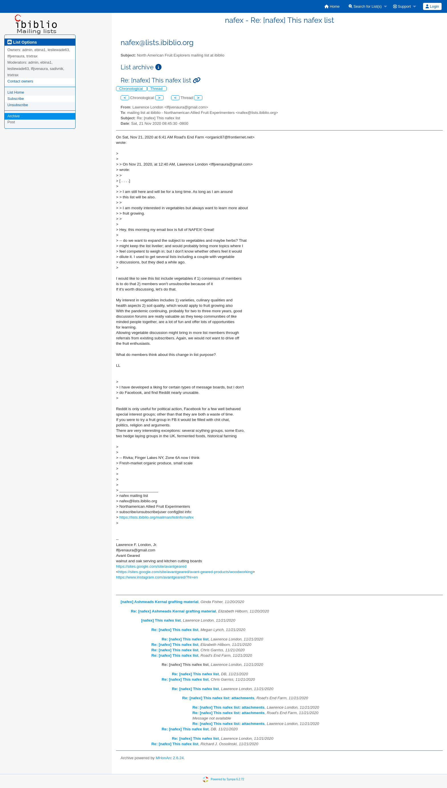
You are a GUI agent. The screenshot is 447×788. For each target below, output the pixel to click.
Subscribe (15, 98)
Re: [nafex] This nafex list (174, 630)
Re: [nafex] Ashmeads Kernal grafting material (173, 611)
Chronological (131, 88)
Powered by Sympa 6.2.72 (227, 779)
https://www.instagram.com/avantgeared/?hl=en (157, 577)
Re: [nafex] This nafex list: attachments (218, 698)
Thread (157, 88)
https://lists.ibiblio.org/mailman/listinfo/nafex (156, 517)
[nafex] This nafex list (161, 620)
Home (332, 6)
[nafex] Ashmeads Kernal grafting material (159, 602)
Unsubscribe (17, 105)
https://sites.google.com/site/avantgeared (151, 566)
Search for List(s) (365, 6)
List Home (15, 92)
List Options (22, 42)
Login (432, 6)
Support (402, 6)
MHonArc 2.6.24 (170, 758)
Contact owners (20, 81)
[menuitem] (332, 6)
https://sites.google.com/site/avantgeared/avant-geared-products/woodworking (185, 572)
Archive (13, 116)
